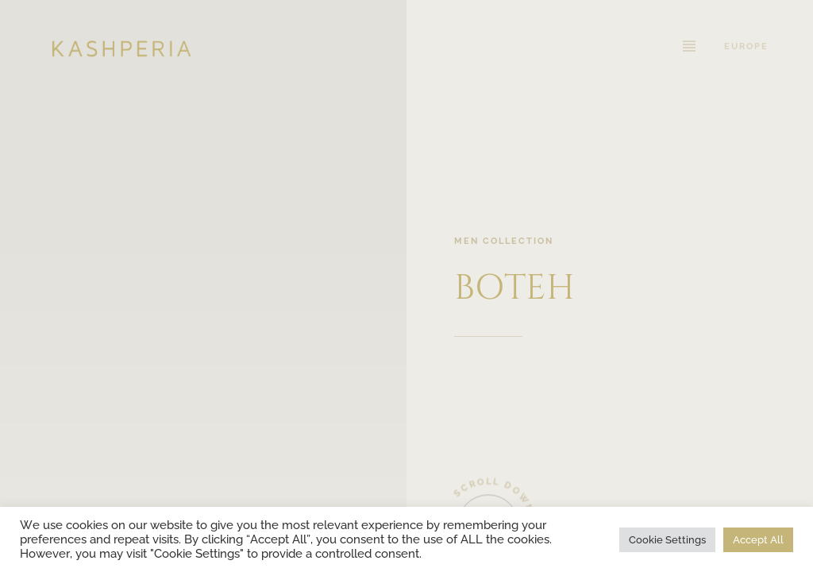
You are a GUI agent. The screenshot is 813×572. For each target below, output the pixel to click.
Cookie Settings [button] (667, 540)
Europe (746, 46)
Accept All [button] (758, 540)
